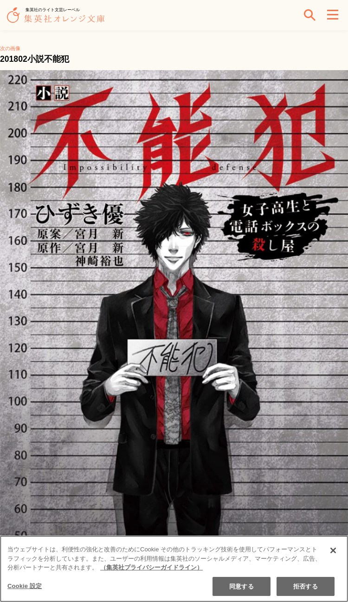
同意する (241, 587)
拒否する (305, 587)
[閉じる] (333, 552)
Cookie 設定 (24, 587)
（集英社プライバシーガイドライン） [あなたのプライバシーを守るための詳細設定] (151, 569)
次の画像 (10, 48)
